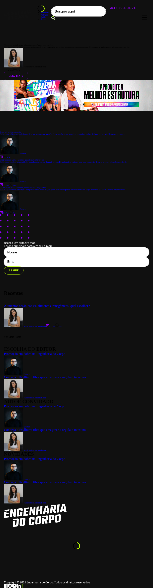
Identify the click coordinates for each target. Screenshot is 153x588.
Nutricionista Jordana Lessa (25, 503)
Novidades (45, 13)
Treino (43, 19)
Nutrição (44, 15)
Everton (17, 479)
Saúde (43, 17)
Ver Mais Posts (12, 336)
